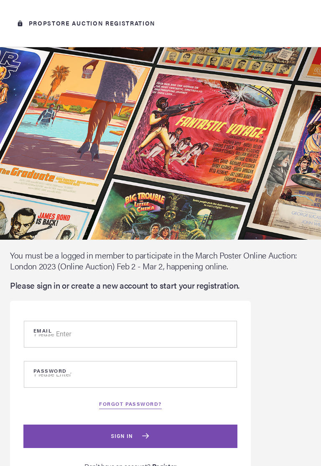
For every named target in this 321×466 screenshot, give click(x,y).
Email (42, 330)
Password (50, 370)
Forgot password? (130, 403)
